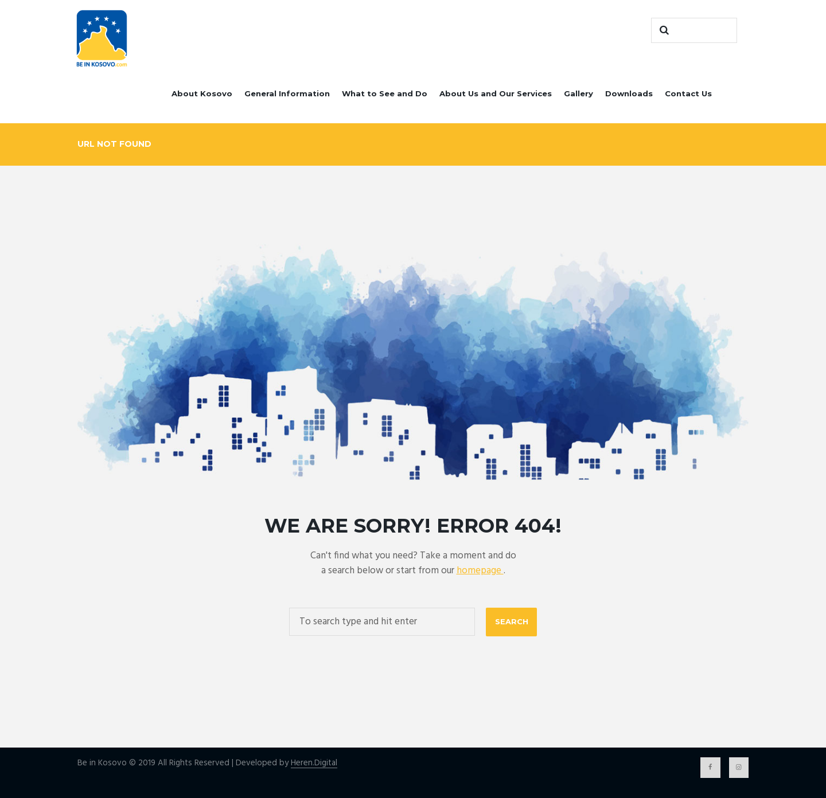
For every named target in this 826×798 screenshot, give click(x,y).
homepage (480, 570)
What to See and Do (384, 93)
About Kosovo (202, 93)
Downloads (629, 93)
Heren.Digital (314, 763)
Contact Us (688, 93)
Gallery (578, 93)
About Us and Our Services (495, 93)
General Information (287, 93)
